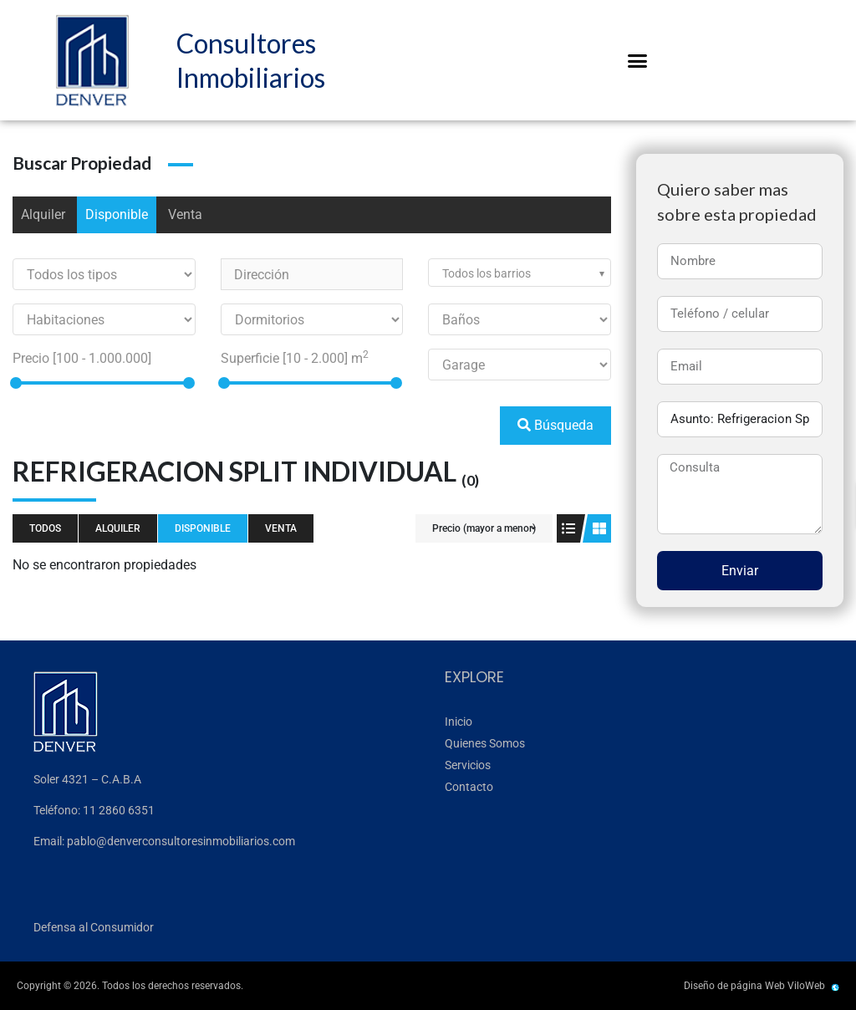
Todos (45, 528)
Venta (185, 214)
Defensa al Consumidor (93, 927)
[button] (638, 60)
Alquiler (43, 214)
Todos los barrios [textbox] (486, 273)
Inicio (458, 721)
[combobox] (519, 272)
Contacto (469, 786)
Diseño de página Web (734, 986)
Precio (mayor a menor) (484, 528)
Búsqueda (555, 425)
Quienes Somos (485, 743)
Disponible (116, 214)
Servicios (468, 765)
